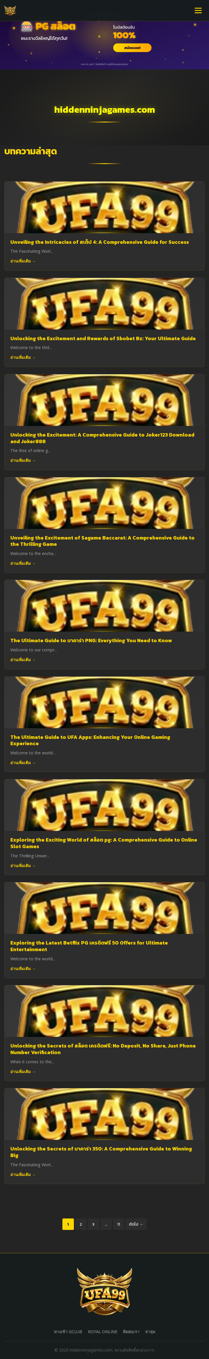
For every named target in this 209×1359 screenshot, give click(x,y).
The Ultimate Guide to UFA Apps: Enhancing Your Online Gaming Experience (90, 740)
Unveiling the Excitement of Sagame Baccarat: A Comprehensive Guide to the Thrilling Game (102, 541)
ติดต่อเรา (131, 1331)
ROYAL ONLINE (102, 1331)
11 (118, 1224)
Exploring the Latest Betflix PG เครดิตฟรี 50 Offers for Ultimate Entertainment (89, 946)
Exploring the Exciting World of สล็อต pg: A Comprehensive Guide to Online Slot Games (103, 843)
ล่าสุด (150, 1331)
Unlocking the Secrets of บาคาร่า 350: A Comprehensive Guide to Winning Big (101, 1152)
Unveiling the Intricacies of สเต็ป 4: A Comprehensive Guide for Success (99, 242)
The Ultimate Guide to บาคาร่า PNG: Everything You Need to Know (91, 640)
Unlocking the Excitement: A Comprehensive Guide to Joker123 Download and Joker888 (102, 438)
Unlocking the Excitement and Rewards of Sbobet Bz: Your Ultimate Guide (103, 338)
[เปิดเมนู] (198, 10)
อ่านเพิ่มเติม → (23, 261)
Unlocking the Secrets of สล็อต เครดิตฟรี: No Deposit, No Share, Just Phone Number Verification (103, 1049)
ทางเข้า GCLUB (68, 1331)
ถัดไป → (136, 1224)
